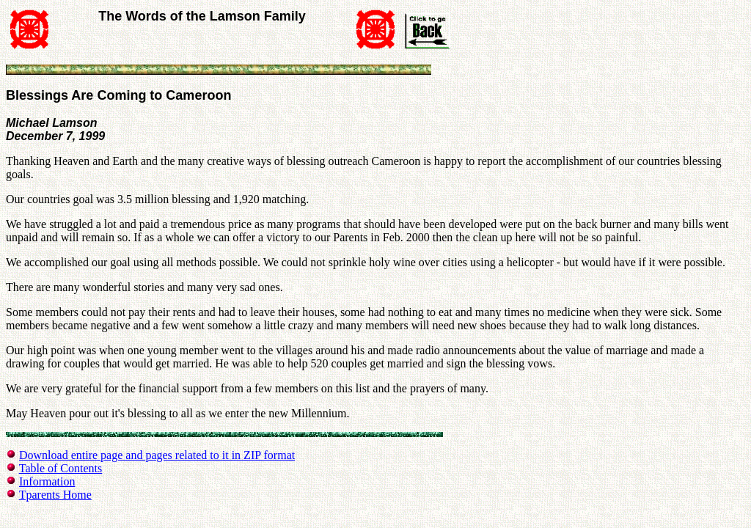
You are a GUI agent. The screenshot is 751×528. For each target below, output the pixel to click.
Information (47, 481)
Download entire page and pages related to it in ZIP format (157, 455)
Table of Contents (61, 468)
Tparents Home (55, 494)
